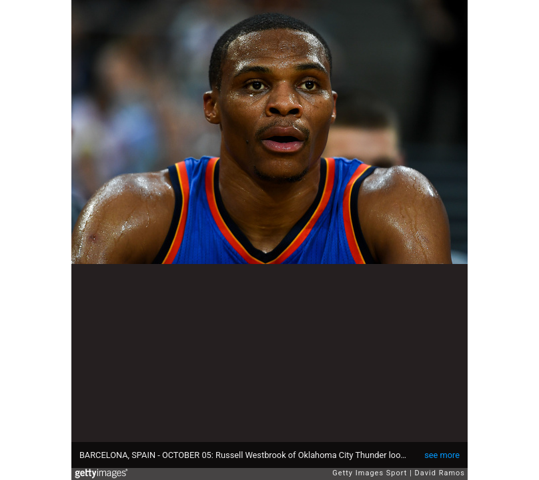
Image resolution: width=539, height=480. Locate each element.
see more (442, 455)
